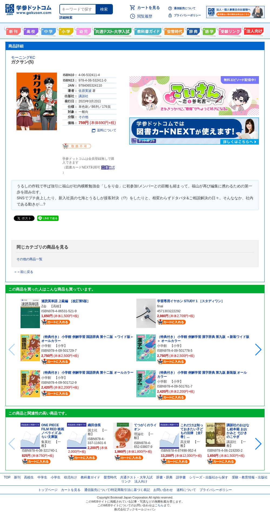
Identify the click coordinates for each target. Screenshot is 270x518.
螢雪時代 (173, 30)
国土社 (92, 430)
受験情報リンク (229, 30)
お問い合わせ (163, 490)
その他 (83, 117)
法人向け (253, 30)
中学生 (42, 477)
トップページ (48, 490)
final (160, 306)
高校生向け (30, 30)
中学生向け (48, 30)
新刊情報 (13, 30)
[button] (258, 350)
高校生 (29, 477)
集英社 (46, 442)
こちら (159, 505)
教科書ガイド (147, 30)
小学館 (46, 346)
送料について (104, 130)
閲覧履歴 (144, 16)
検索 (104, 9)
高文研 (185, 442)
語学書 (209, 30)
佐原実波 (85, 91)
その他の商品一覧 (29, 259)
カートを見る (148, 7)
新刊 (17, 477)
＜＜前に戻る (23, 272)
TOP (7, 477)
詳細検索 (65, 17)
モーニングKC (23, 57)
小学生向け (65, 30)
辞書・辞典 (164, 477)
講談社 (83, 96)
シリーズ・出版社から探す (208, 477)
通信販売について (184, 8)
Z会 (43, 306)
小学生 (55, 477)
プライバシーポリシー (187, 15)
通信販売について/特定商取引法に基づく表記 (117, 490)
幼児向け (83, 30)
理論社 (139, 434)
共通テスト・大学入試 (112, 30)
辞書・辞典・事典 (193, 30)
